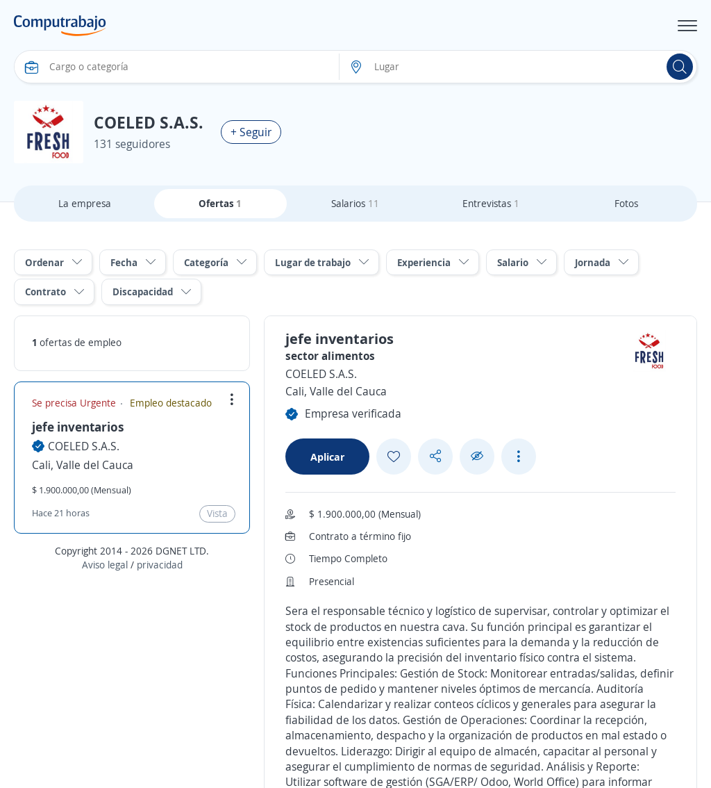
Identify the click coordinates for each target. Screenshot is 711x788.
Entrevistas (490, 203)
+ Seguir (251, 132)
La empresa (84, 203)
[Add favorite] (393, 456)
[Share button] (435, 456)
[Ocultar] (477, 456)
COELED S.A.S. (83, 446)
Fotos (626, 203)
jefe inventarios (78, 426)
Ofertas (220, 203)
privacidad (160, 564)
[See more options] (518, 456)
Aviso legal (105, 564)
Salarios (355, 203)
